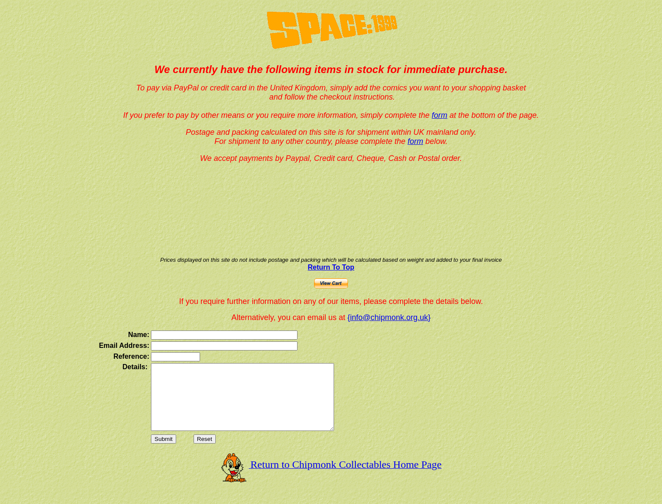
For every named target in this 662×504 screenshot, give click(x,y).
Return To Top (331, 267)
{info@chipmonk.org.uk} (389, 317)
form (440, 115)
